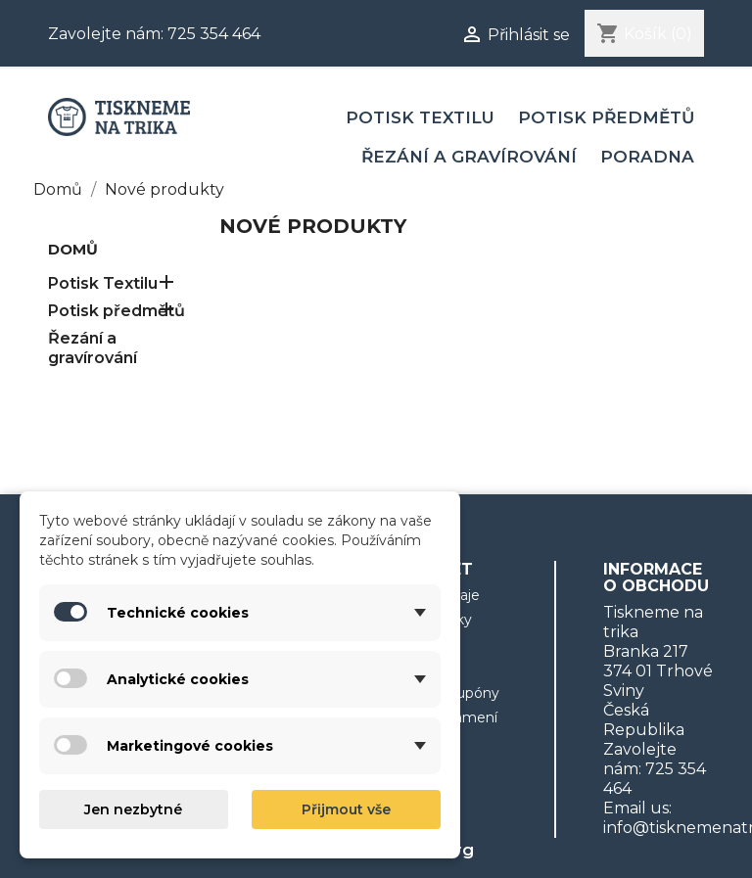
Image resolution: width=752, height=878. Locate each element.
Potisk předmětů (606, 117)
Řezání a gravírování (469, 156)
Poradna (647, 156)
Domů (73, 249)
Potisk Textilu (420, 117)
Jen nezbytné (133, 809)
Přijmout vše (346, 809)
